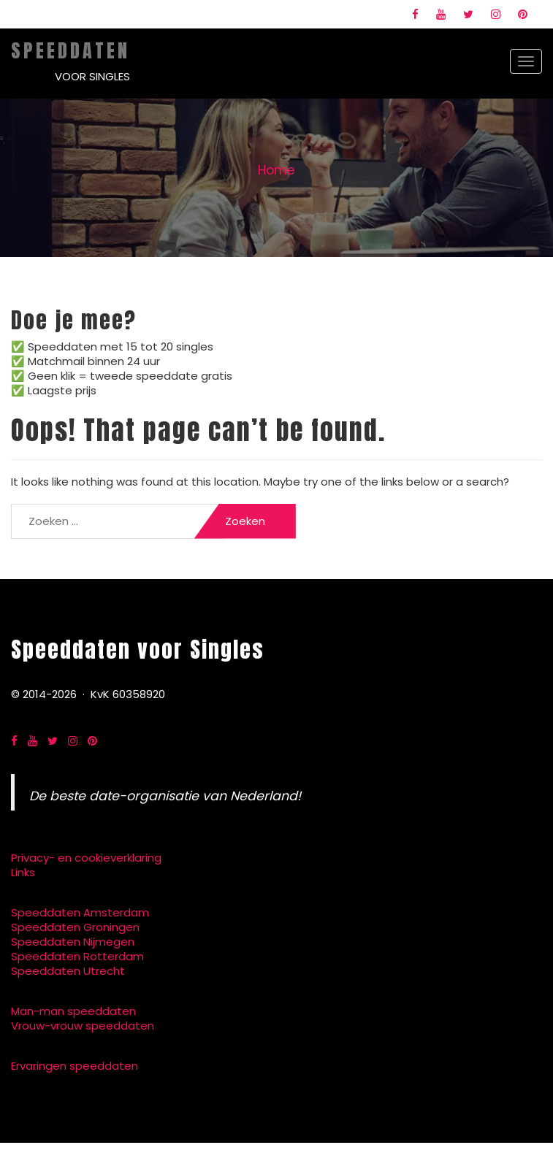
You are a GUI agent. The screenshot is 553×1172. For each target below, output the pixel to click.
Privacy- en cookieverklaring (86, 857)
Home (276, 170)
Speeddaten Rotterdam (77, 956)
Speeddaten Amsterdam (80, 912)
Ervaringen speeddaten (74, 1065)
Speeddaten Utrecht (68, 970)
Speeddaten (70, 50)
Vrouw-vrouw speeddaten (82, 1025)
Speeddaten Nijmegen (72, 941)
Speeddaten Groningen (75, 927)
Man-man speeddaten (73, 1011)
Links (23, 872)
